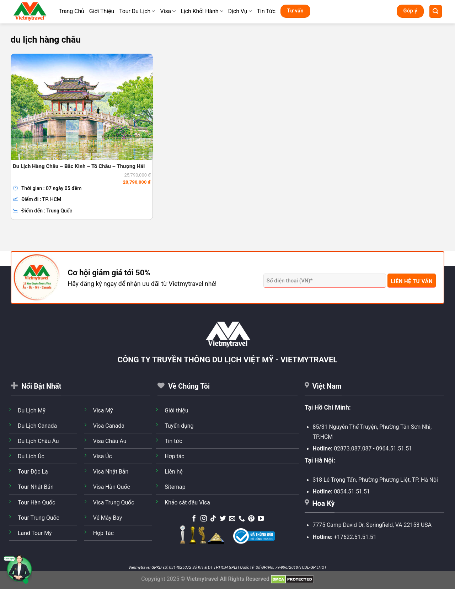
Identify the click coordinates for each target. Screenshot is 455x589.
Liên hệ (174, 471)
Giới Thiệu (101, 11)
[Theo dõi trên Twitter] (223, 519)
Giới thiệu (176, 410)
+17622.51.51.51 (355, 537)
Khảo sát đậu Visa (187, 502)
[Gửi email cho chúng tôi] (232, 519)
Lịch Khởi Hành (202, 11)
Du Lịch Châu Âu (38, 441)
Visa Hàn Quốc (111, 486)
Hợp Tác (103, 533)
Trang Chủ (71, 11)
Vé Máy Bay (107, 517)
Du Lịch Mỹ (32, 410)
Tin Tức (266, 11)
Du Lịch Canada (37, 425)
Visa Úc (102, 456)
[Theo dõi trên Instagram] (203, 519)
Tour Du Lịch (137, 11)
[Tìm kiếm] (435, 11)
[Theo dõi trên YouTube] (261, 519)
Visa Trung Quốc (113, 502)
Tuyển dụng (179, 425)
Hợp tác (174, 456)
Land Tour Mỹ (35, 533)
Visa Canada (108, 425)
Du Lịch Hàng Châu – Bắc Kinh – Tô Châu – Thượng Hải (79, 166)
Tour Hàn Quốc (36, 502)
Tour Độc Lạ (33, 471)
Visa (168, 11)
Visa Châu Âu (110, 441)
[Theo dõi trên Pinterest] (251, 519)
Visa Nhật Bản (111, 471)
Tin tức (173, 441)
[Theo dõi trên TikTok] (213, 519)
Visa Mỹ (103, 410)
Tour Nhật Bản (36, 486)
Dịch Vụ (240, 11)
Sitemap (175, 486)
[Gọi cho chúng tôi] (242, 519)
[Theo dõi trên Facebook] (194, 519)
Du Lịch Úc (31, 456)
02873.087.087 (352, 448)
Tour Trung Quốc (38, 517)
